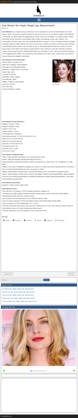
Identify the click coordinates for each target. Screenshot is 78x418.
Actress (6, 28)
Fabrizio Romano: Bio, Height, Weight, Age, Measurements (19, 301)
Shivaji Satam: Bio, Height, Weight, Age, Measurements (18, 298)
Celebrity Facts (6, 1)
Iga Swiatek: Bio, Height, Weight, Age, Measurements (18, 289)
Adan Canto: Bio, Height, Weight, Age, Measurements (18, 295)
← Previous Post (7, 274)
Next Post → (72, 274)
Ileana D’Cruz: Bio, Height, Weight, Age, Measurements (18, 292)
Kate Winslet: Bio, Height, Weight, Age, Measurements (28, 25)
